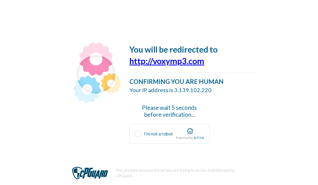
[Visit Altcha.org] (190, 131)
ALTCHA (198, 137)
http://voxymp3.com (166, 61)
